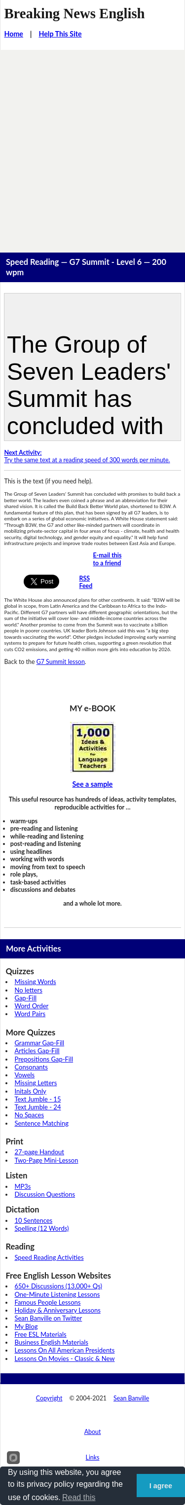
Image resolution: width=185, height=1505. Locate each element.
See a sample (93, 784)
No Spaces (29, 1115)
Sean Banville (131, 1398)
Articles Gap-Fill (36, 1051)
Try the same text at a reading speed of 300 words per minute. (87, 456)
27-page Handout (39, 1152)
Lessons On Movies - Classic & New (64, 1358)
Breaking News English (74, 13)
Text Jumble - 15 (37, 1099)
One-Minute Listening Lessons (57, 1294)
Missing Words (35, 982)
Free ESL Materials (40, 1334)
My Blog (25, 1326)
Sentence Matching (41, 1123)
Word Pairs (29, 1014)
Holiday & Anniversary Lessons (57, 1310)
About (92, 1431)
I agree (160, 1486)
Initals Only (30, 1091)
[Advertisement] (92, 147)
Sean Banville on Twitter (48, 1318)
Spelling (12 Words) (41, 1228)
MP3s (22, 1186)
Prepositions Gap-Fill (43, 1059)
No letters (28, 990)
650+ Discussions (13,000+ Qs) (58, 1286)
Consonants (30, 1067)
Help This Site (59, 34)
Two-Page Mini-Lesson (46, 1160)
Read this (79, 1497)
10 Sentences (33, 1220)
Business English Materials (51, 1342)
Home (13, 34)
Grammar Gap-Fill (39, 1043)
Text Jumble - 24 (37, 1107)
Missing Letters (35, 1083)
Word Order (31, 1006)
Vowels (24, 1075)
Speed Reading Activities (48, 1257)
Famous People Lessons (47, 1302)
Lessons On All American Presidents (64, 1350)
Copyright (49, 1398)
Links (93, 1457)
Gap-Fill (25, 998)
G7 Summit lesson (61, 661)
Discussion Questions (44, 1194)
